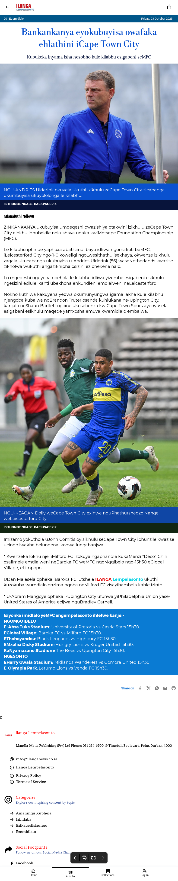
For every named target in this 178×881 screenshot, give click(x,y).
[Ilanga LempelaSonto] (88, 7)
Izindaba (20, 819)
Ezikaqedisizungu (29, 825)
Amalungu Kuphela (30, 813)
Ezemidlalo (23, 831)
